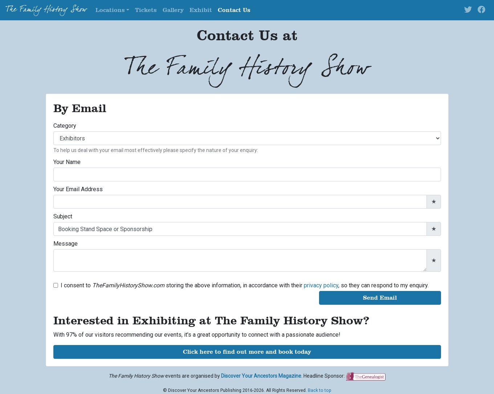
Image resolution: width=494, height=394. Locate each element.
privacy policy (321, 285)
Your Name (67, 162)
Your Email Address (78, 189)
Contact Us (234, 10)
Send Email (380, 297)
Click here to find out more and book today (247, 351)
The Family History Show (46, 10)
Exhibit (200, 10)
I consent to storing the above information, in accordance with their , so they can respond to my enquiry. (245, 285)
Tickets (146, 10)
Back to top (319, 390)
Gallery (173, 10)
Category (64, 125)
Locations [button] (110, 10)
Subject (62, 216)
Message (65, 243)
